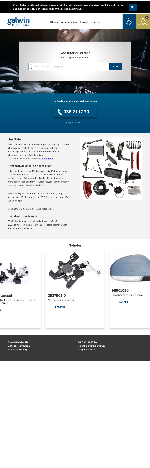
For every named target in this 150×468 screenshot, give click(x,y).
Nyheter (95, 22)
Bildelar (54, 22)
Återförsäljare (69, 22)
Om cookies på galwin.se (69, 9)
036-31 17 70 (89, 342)
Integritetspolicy (86, 349)
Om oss (84, 22)
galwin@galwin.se (96, 346)
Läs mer (60, 307)
